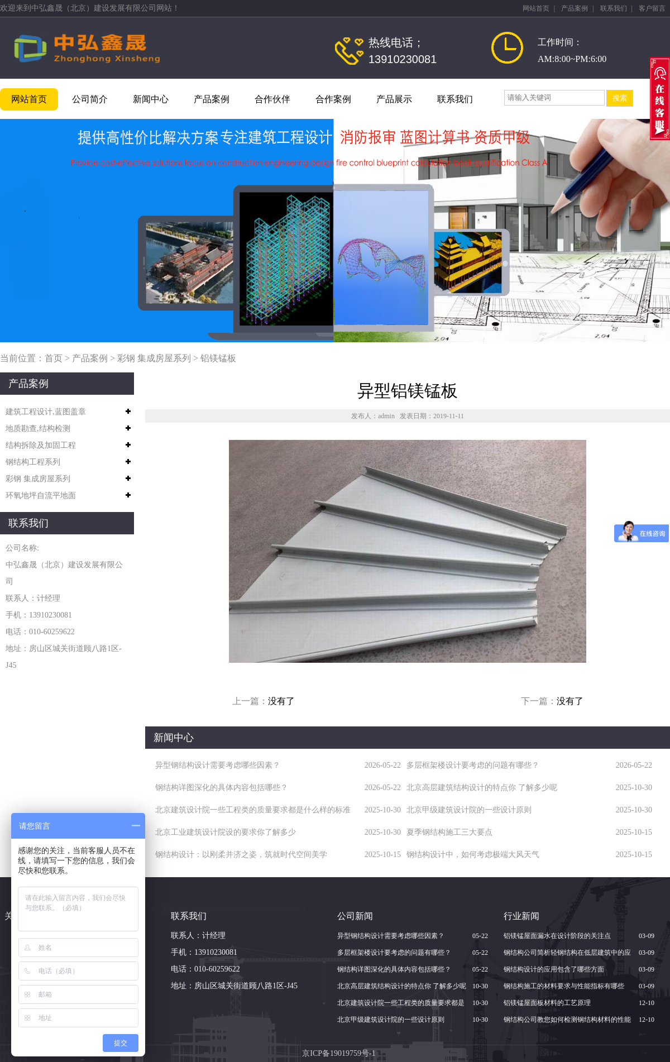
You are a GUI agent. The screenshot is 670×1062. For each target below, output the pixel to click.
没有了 (281, 701)
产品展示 (394, 99)
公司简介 (90, 99)
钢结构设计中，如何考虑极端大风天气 (472, 854)
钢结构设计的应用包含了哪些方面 (554, 969)
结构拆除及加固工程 (41, 445)
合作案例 (333, 99)
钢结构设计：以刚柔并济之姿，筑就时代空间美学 (241, 854)
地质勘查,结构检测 (38, 428)
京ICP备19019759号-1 (338, 1053)
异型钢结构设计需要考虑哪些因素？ (217, 765)
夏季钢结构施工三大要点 (449, 832)
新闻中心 (151, 99)
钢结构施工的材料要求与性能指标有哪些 (564, 986)
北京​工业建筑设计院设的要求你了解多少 (225, 832)
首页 (54, 358)
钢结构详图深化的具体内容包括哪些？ (221, 787)
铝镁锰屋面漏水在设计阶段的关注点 (557, 936)
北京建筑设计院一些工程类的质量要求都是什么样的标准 (253, 810)
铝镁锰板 (218, 358)
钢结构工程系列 (33, 462)
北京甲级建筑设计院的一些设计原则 (469, 810)
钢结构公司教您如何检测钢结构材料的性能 (567, 1019)
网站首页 (536, 8)
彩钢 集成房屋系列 (154, 358)
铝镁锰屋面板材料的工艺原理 (547, 1003)
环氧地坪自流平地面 (41, 495)
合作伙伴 (272, 99)
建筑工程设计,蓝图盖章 (46, 412)
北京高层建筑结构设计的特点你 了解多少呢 (481, 787)
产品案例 (574, 8)
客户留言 (652, 8)
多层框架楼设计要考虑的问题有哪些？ (472, 765)
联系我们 (613, 8)
